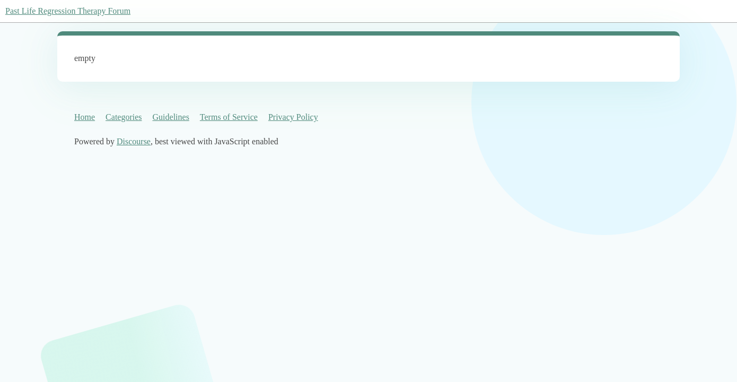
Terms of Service (229, 116)
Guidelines (171, 116)
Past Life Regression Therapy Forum (67, 10)
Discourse (134, 141)
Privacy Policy (293, 116)
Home (84, 116)
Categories (124, 116)
